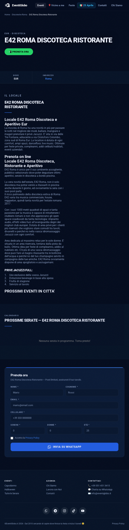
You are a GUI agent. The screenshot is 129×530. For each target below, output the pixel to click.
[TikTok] (73, 510)
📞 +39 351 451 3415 (99, 485)
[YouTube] (82, 510)
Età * (87, 426)
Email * (15, 400)
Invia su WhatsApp (64, 447)
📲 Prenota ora (19, 51)
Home (7, 14)
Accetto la (27, 438)
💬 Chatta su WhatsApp (100, 489)
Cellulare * (18, 413)
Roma (48, 78)
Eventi (40, 5)
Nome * (14, 388)
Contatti (102, 5)
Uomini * (15, 426)
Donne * (51, 426)
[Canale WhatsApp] (46, 510)
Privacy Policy (32, 438)
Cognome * (72, 388)
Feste (72, 5)
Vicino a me (56, 5)
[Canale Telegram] (55, 510)
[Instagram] (64, 510)
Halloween (10, 489)
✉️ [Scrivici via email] (99, 493)
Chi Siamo (116, 5)
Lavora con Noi (54, 489)
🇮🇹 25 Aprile (86, 5)
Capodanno (10, 485)
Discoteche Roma (19, 14)
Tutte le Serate (12, 493)
